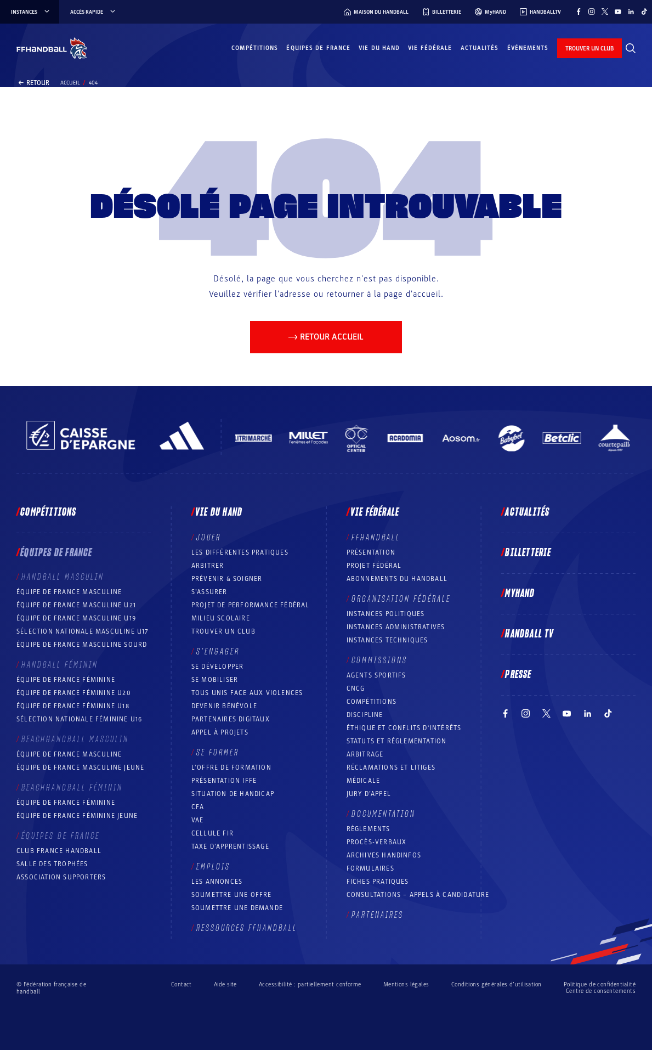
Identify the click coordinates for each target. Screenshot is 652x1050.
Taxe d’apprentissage (230, 846)
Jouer (208, 537)
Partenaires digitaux (230, 719)
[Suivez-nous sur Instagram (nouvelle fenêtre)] (591, 11)
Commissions (379, 660)
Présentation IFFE (224, 780)
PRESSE (518, 674)
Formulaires (370, 868)
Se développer (217, 666)
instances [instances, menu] (31, 12)
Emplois (213, 866)
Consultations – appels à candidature (418, 895)
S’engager (218, 651)
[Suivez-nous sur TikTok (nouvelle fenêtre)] (644, 11)
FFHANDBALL (375, 537)
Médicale (364, 780)
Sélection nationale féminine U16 (79, 719)
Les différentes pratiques (239, 552)
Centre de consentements (601, 991)
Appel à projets (219, 732)
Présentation (371, 552)
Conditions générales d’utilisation (496, 984)
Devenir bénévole (224, 706)
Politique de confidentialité (600, 984)
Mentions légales (406, 984)
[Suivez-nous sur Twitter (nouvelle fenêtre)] (605, 11)
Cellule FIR (212, 833)
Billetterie (528, 552)
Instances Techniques (387, 640)
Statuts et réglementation (397, 741)
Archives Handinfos (384, 855)
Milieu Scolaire (220, 618)
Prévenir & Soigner (227, 579)
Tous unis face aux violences (247, 693)
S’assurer (209, 592)
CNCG (356, 688)
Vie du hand (379, 48)
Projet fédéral (374, 565)
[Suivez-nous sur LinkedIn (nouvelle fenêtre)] (631, 11)
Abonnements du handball (397, 579)
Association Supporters (61, 877)
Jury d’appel (369, 794)
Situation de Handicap (232, 794)
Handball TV (529, 634)
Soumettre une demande (237, 908)
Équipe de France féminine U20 (73, 693)
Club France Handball (58, 851)
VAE (197, 820)
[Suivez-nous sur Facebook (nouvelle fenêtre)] (578, 11)
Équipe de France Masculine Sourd (81, 644)
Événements (528, 48)
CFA (198, 807)
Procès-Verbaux (377, 842)
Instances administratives (396, 627)
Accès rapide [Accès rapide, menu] (93, 12)
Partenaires (377, 915)
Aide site (225, 984)
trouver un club (589, 48)
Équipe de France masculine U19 (76, 618)
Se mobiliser (214, 680)
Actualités (480, 48)
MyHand (520, 593)
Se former (217, 752)
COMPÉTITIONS (371, 701)
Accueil (70, 83)
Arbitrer (207, 565)
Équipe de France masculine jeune (80, 767)
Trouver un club (223, 631)
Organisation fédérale (401, 599)
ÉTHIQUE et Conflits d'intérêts (404, 728)
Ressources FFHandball (246, 928)
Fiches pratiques (378, 881)
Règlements (368, 829)
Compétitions (254, 48)
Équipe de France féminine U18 (72, 706)
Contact (181, 984)
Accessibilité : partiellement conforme (310, 984)
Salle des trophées (52, 864)
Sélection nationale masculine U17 (82, 631)
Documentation (383, 814)
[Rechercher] (631, 48)
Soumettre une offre (231, 895)
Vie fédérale (430, 48)
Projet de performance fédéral (250, 605)
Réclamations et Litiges (391, 767)
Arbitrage (365, 754)
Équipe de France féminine (65, 680)
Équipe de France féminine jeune (77, 816)
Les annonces (216, 881)
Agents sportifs (376, 675)
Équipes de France (318, 48)
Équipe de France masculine (69, 592)
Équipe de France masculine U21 (76, 605)
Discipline (365, 715)
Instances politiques (386, 614)
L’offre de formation (231, 767)
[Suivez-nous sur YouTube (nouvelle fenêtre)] (618, 11)
